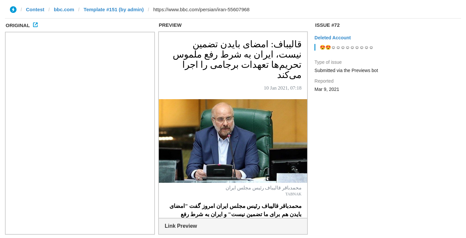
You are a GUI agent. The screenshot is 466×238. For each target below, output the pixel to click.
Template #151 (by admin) (114, 9)
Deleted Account (332, 37)
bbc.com (64, 9)
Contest (35, 9)
